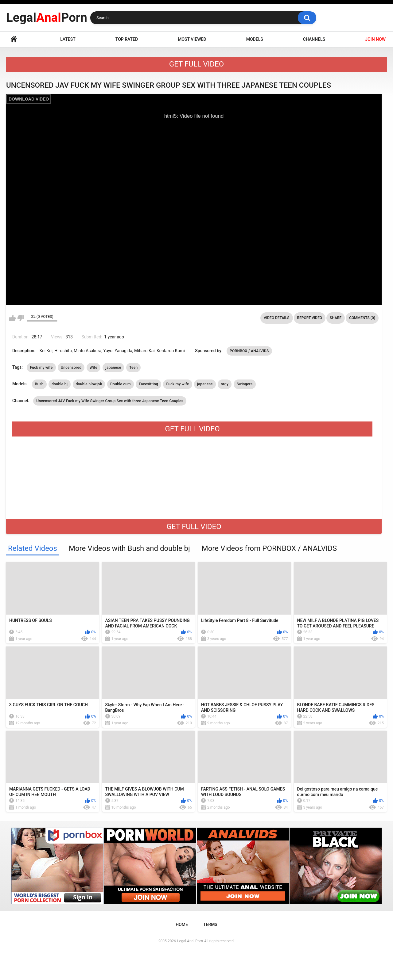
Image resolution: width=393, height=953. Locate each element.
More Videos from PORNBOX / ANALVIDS (269, 548)
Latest (68, 39)
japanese (113, 367)
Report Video (309, 318)
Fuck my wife (41, 367)
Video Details (277, 318)
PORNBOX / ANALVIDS (249, 351)
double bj (60, 384)
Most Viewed (192, 39)
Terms (210, 924)
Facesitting (148, 384)
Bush (39, 384)
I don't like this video (20, 318)
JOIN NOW (375, 39)
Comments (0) (362, 318)
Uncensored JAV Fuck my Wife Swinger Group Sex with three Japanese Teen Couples (109, 401)
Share (335, 318)
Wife (93, 367)
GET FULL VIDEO (196, 64)
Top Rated (126, 39)
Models (254, 39)
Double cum (120, 384)
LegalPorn (46, 17)
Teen (133, 367)
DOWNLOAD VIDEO (29, 99)
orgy (224, 384)
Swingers (245, 384)
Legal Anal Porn (190, 941)
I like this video (12, 318)
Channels (314, 39)
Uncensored (71, 367)
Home (13, 39)
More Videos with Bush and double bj (129, 548)
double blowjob (89, 384)
